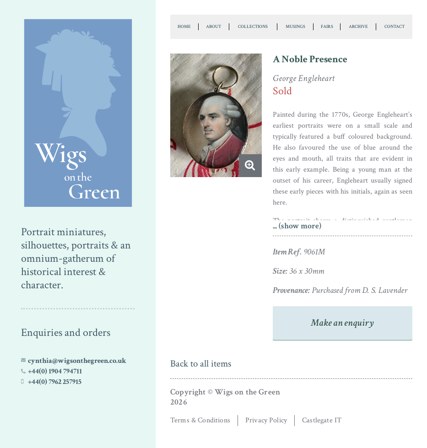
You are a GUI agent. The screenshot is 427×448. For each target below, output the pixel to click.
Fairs (327, 26)
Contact (394, 26)
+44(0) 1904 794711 (55, 371)
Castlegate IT (321, 420)
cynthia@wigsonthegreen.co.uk (77, 360)
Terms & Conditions (200, 420)
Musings (295, 26)
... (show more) (297, 226)
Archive (358, 26)
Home (184, 26)
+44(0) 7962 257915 (54, 381)
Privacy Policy (266, 420)
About (213, 26)
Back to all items (200, 363)
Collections (253, 26)
